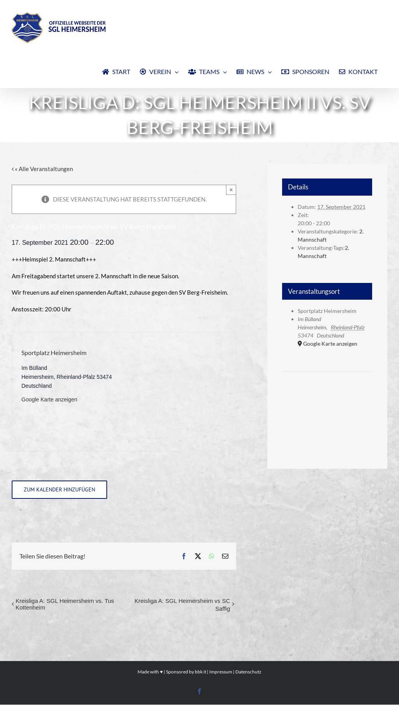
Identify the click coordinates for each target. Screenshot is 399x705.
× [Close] (231, 189)
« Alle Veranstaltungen (43, 168)
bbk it (200, 672)
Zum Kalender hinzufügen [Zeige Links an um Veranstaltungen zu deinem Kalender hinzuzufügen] (59, 489)
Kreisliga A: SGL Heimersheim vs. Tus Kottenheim (65, 604)
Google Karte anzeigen (49, 399)
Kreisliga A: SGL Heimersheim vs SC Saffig (182, 604)
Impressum (220, 672)
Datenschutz (248, 672)
